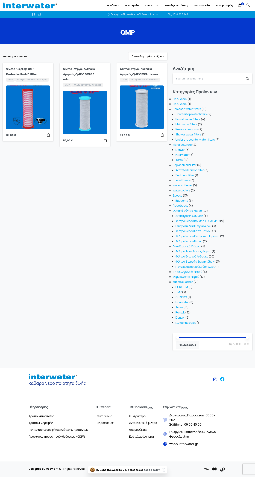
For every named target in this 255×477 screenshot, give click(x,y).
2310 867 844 (178, 14)
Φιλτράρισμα (187, 344)
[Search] (208, 78)
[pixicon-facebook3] (222, 382)
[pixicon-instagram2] (215, 380)
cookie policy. (152, 470)
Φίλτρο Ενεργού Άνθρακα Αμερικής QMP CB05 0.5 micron (79, 74)
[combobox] (147, 56)
